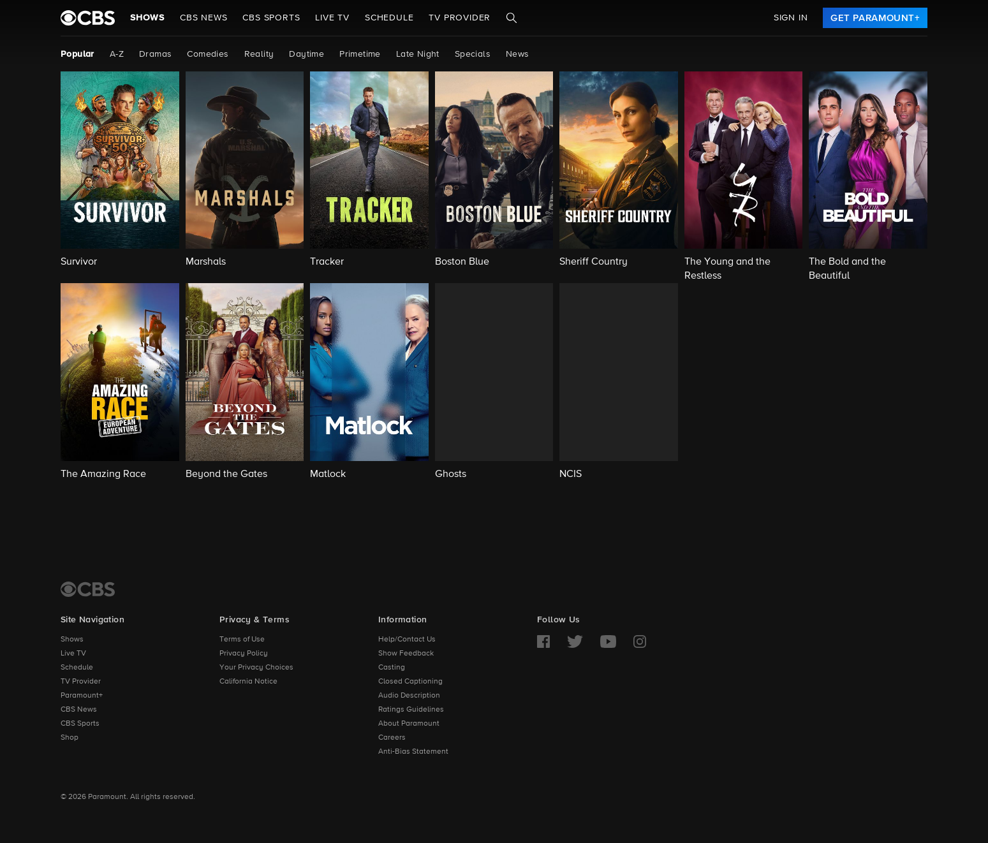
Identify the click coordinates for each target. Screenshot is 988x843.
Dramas (155, 54)
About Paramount (408, 724)
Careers (392, 738)
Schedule (389, 17)
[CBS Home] (88, 589)
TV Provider (459, 17)
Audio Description (409, 696)
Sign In (791, 17)
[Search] (511, 18)
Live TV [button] (332, 17)
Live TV (73, 653)
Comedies (207, 54)
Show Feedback (406, 653)
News (517, 54)
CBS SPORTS (271, 17)
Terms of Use (242, 639)
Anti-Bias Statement (413, 752)
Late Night (417, 54)
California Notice (248, 681)
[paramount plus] (88, 18)
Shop (69, 738)
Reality (259, 54)
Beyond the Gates (226, 474)
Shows (147, 17)
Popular (77, 54)
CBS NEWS (203, 17)
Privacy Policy (243, 653)
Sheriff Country (593, 262)
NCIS (570, 474)
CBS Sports (80, 724)
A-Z (117, 54)
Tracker (327, 262)
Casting (391, 667)
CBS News (79, 710)
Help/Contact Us (407, 639)
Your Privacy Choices (256, 667)
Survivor (79, 262)
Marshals (206, 262)
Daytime (306, 54)
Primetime (360, 54)
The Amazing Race (103, 474)
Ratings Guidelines (411, 710)
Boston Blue (462, 262)
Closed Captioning (410, 681)
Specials (472, 54)
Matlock (328, 474)
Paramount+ (82, 696)
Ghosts (450, 474)
